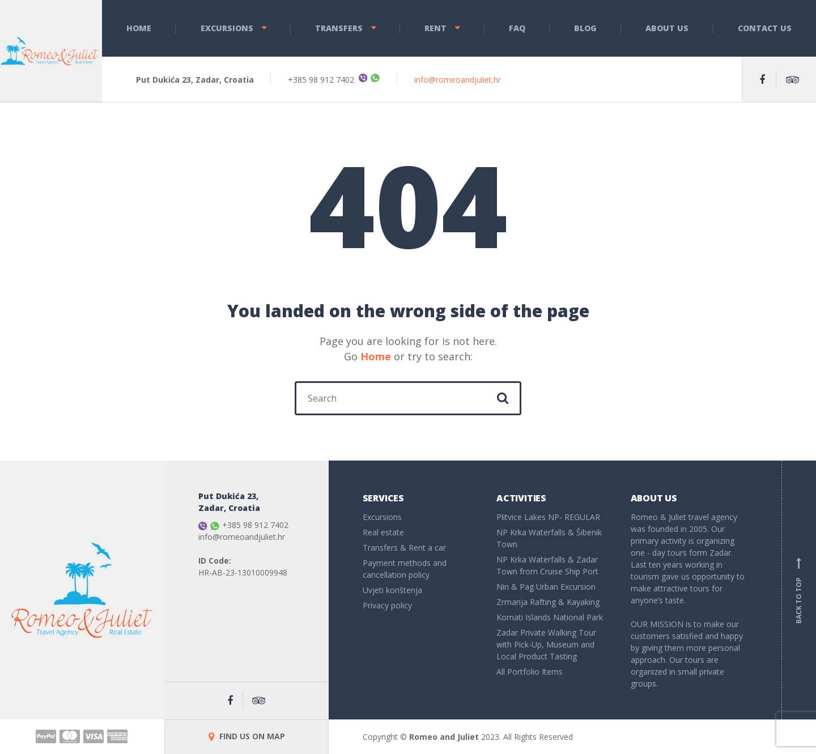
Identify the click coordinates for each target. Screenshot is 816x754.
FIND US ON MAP (247, 736)
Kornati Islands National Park (549, 617)
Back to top (799, 590)
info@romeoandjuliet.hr (457, 79)
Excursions (227, 28)
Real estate (383, 532)
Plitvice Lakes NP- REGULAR (548, 517)
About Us (666, 28)
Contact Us (765, 28)
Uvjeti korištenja (392, 590)
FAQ (517, 28)
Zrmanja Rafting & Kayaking (548, 602)
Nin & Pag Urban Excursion (546, 586)
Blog (585, 28)
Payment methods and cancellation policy (405, 568)
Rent (435, 28)
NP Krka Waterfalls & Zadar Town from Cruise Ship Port (547, 565)
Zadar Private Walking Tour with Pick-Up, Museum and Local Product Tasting (546, 644)
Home (138, 28)
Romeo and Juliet (444, 736)
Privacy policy (387, 605)
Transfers (339, 28)
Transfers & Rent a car (404, 547)
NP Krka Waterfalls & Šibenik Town (549, 538)
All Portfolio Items (529, 671)
